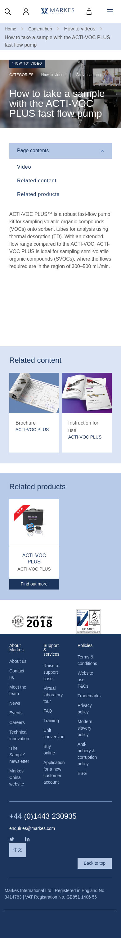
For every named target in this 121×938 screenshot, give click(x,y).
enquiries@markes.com (32, 828)
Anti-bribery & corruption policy (87, 754)
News (14, 703)
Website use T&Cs (85, 680)
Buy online (49, 749)
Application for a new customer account (52, 772)
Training (51, 720)
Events (16, 712)
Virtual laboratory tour (52, 695)
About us (17, 661)
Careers (17, 722)
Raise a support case (50, 672)
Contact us (16, 674)
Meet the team (17, 690)
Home (10, 28)
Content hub (40, 28)
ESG (82, 773)
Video (24, 167)
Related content (36, 180)
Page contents (33, 150)
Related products (38, 194)
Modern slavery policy (85, 728)
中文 (17, 849)
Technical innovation (18, 735)
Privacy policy (85, 708)
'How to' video (27, 63)
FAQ (47, 710)
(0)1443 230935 (43, 816)
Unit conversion (52, 733)
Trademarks (87, 695)
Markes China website (16, 777)
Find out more (34, 583)
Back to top (94, 863)
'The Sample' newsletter (18, 755)
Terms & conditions (87, 660)
